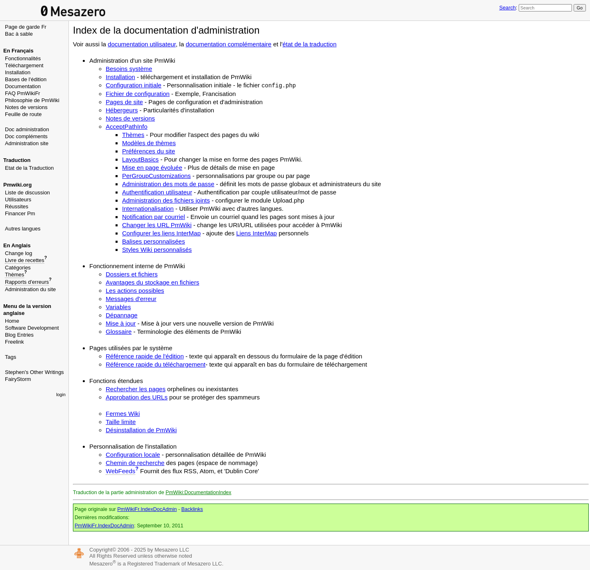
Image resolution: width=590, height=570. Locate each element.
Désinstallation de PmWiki (141, 429)
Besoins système (129, 68)
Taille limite (121, 421)
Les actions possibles (135, 290)
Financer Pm (20, 213)
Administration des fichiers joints (166, 200)
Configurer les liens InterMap (161, 233)
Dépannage (122, 315)
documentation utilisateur (142, 44)
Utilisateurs (18, 199)
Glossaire (119, 331)
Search (507, 8)
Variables (118, 306)
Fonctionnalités (23, 58)
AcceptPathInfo (127, 126)
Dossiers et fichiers (132, 274)
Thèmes (14, 274)
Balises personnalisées (153, 241)
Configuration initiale (133, 85)
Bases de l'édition (26, 79)
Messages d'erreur (131, 298)
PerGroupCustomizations (156, 175)
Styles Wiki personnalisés (157, 249)
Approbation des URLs (137, 397)
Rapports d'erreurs (27, 282)
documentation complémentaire (228, 44)
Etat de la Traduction (29, 168)
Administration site (26, 143)
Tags (10, 357)
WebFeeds (120, 470)
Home (12, 321)
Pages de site (124, 101)
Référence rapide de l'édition (145, 356)
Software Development (32, 328)
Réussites (16, 206)
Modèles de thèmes (149, 142)
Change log (18, 253)
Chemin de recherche (135, 462)
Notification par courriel (153, 216)
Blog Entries (19, 335)
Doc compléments (26, 136)
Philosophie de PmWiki (32, 100)
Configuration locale (133, 454)
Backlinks (192, 509)
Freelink (14, 342)
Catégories (18, 267)
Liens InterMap (256, 233)
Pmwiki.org (17, 185)
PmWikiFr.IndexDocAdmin (147, 509)
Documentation (23, 86)
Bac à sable (19, 34)
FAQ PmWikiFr (22, 93)
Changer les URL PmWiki (157, 224)
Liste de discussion (27, 192)
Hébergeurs (122, 110)
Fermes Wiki (123, 413)
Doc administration (27, 129)
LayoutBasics (140, 159)
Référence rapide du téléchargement (156, 364)
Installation (17, 72)
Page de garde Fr (25, 27)
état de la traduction (310, 44)
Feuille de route (23, 114)
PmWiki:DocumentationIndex (198, 492)
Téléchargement (24, 65)
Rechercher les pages (136, 388)
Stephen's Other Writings (34, 372)
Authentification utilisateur (157, 192)
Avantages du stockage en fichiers (152, 282)
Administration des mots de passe (168, 183)
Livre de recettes (24, 260)
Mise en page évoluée (152, 167)
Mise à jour (121, 323)
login (61, 394)
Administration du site (30, 289)
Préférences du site (148, 151)
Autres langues (23, 229)
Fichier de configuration (138, 93)
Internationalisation (148, 208)
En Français (18, 51)
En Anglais (17, 245)
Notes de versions (26, 107)
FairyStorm (18, 379)
